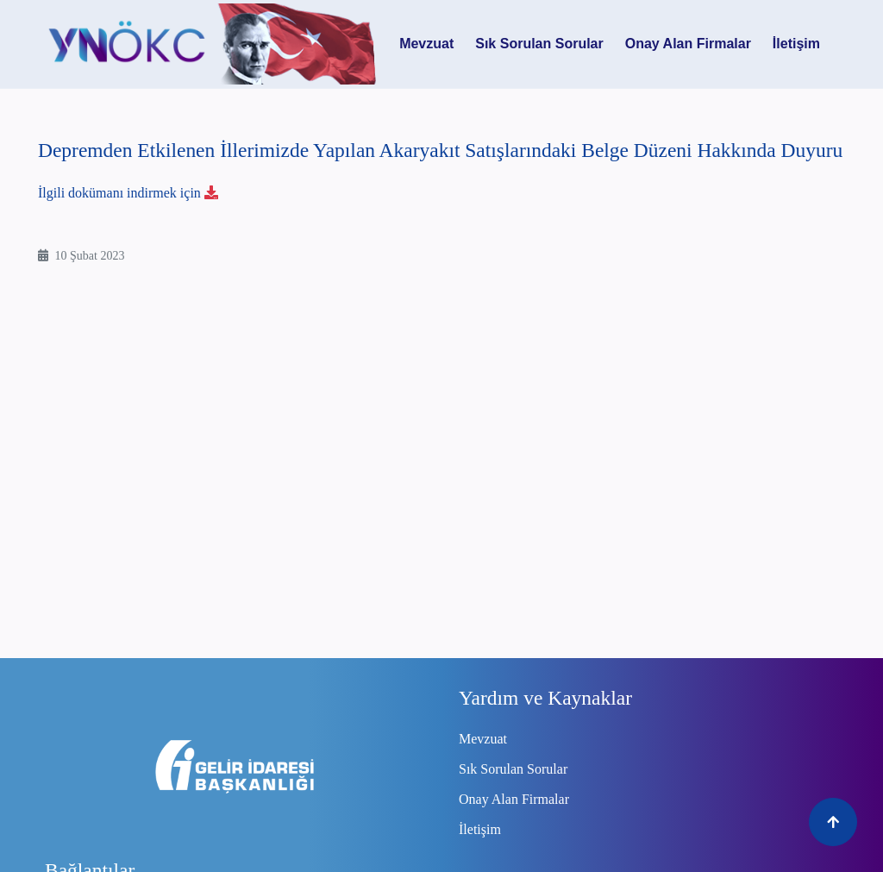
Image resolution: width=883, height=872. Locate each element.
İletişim (796, 43)
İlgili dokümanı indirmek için (133, 192)
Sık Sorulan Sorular (539, 43)
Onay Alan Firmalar (688, 43)
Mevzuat (426, 43)
